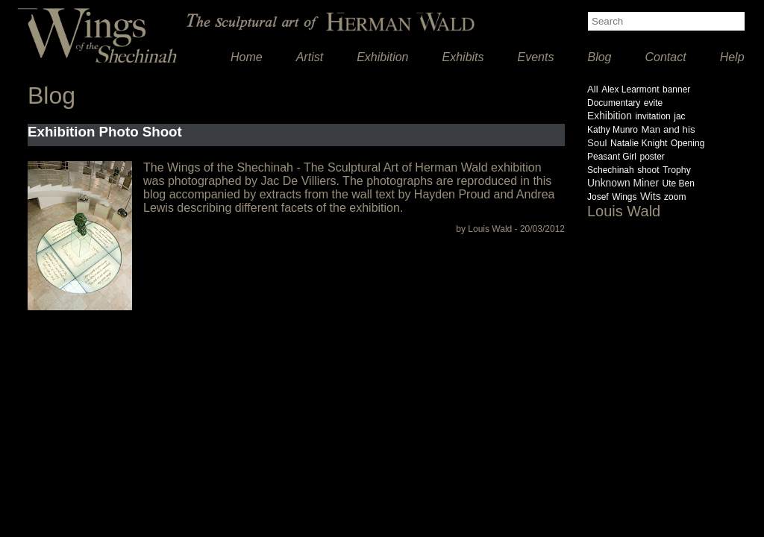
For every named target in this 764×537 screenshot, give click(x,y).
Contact (665, 57)
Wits (652, 196)
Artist (309, 57)
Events (536, 57)
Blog (599, 57)
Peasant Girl (611, 156)
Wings (624, 197)
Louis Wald (623, 211)
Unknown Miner (623, 183)
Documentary (613, 103)
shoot (648, 170)
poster (651, 156)
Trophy (677, 170)
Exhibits (463, 57)
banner (676, 89)
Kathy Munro (612, 130)
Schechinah (610, 170)
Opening (687, 143)
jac (679, 116)
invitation (652, 116)
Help (732, 57)
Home (247, 57)
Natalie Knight (639, 143)
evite (653, 103)
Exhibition (382, 57)
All (592, 89)
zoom (675, 197)
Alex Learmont (630, 89)
